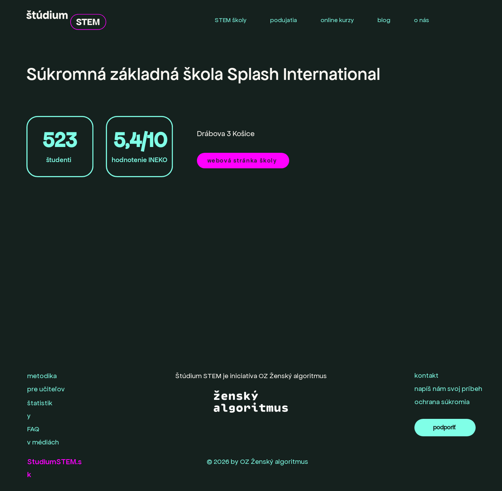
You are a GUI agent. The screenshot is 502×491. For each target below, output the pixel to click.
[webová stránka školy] (243, 160)
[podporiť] (445, 427)
